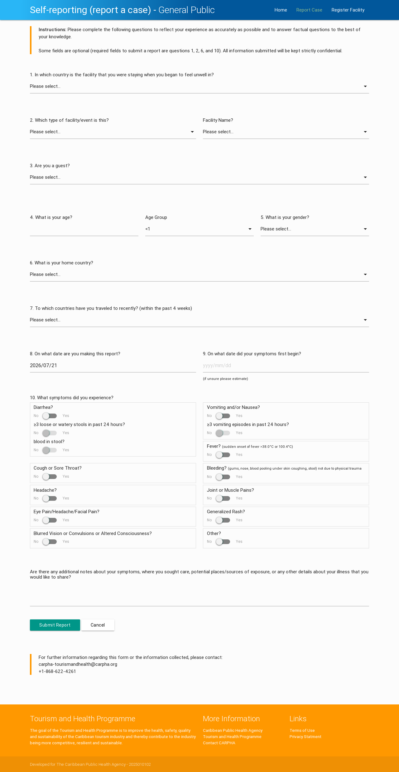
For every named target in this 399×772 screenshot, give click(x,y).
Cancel (98, 625)
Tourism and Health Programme (232, 736)
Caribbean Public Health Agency (232, 730)
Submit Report (55, 625)
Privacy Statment (305, 736)
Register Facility (348, 10)
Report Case (309, 10)
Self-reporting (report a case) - (122, 10)
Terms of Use (302, 730)
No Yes (51, 415)
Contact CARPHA (219, 743)
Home (281, 10)
